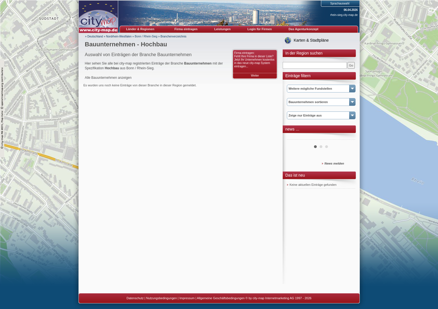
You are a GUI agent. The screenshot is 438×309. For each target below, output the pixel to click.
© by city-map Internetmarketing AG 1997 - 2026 (278, 298)
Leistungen (222, 29)
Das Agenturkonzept (303, 29)
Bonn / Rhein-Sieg (146, 36)
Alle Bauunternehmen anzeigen (108, 78)
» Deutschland (94, 36)
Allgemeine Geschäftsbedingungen (221, 298)
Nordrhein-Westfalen (119, 36)
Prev (294, 137)
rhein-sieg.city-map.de (344, 14)
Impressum (186, 298)
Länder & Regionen (140, 29)
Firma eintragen (186, 29)
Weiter (255, 75)
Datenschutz (135, 298)
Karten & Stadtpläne (311, 40)
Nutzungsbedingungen (161, 298)
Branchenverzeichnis (174, 36)
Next (348, 137)
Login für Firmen (259, 29)
